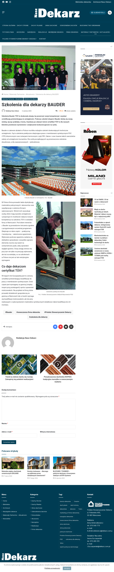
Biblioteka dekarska (83, 2)
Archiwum (6, 508)
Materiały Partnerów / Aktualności (95, 32)
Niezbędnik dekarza (55, 32)
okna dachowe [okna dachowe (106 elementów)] (65, 524)
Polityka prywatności (52, 568)
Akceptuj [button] (67, 568)
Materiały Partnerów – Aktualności (15, 515)
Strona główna (8, 25)
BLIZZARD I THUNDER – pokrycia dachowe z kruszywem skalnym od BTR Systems (64, 473)
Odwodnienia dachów (68, 25)
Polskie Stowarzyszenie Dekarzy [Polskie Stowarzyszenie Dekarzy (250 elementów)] (70, 535)
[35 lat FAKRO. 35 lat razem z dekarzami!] (86, 202)
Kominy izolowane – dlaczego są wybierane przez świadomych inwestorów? (37, 473)
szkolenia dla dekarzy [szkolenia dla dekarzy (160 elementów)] (73, 539)
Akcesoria (21, 32)
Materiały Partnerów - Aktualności (22, 94)
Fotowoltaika (8, 32)
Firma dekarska (72, 32)
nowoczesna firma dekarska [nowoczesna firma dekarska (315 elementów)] (69, 520)
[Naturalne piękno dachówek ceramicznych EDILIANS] (13, 463)
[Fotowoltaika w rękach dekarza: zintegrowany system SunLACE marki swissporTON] (86, 225)
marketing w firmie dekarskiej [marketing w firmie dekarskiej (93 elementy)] (69, 513)
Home (5, 94)
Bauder (9, 312)
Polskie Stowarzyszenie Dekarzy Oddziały (19, 39)
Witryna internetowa (47, 432)
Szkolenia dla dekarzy (30, 99)
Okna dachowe (51, 25)
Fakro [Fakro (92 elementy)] (80, 509)
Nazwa (5, 423)
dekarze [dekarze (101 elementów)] (72, 509)
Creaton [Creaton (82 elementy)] (76, 501)
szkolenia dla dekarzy (38, 317)
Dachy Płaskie (36, 25)
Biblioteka (6, 504)
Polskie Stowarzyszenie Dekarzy (58, 312)
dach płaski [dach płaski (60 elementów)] (63, 505)
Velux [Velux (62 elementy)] (61, 543)
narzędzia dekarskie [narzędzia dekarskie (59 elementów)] (66, 516)
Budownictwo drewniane (90, 25)
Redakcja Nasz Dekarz (12, 111)
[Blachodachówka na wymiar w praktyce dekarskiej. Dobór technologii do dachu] (86, 238)
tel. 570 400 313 (93, 541)
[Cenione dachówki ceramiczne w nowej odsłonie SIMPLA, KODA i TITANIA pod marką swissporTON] (86, 251)
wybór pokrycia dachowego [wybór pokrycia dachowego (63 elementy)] (69, 547)
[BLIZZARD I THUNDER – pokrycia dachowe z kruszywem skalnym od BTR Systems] (64, 463)
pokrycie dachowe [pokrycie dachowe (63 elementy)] (66, 532)
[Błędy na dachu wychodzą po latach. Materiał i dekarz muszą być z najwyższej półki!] (86, 212)
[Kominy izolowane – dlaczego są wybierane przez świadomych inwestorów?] (38, 463)
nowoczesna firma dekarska (28, 312)
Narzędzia (31, 32)
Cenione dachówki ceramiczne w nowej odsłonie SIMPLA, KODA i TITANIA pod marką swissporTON (103, 253)
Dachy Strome (22, 25)
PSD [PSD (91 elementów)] (61, 539)
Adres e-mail (7, 432)
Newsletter (6, 519)
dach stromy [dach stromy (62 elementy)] (74, 505)
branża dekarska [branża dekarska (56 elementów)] (65, 501)
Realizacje (42, 32)
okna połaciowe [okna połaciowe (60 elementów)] (65, 528)
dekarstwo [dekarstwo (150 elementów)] (63, 509)
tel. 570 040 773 (93, 525)
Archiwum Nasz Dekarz (102, 2)
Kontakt (42, 39)
